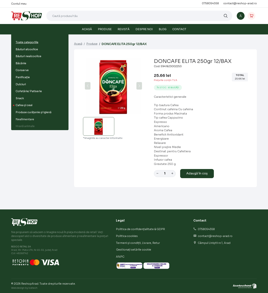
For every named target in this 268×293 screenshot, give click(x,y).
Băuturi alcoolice (27, 49)
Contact (179, 29)
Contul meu (18, 3)
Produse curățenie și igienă (33, 112)
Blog (162, 29)
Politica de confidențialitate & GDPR (140, 229)
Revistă (124, 29)
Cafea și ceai (24, 105)
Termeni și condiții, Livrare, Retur (138, 243)
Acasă (87, 29)
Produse (105, 29)
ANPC (120, 256)
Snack (20, 98)
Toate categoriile (27, 42)
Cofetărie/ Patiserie (29, 91)
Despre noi (144, 29)
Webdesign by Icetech (24, 287)
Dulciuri (21, 84)
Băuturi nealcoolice (28, 56)
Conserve (22, 70)
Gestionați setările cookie (133, 249)
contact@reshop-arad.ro (240, 3)
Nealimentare (25, 119)
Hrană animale (25, 126)
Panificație (23, 77)
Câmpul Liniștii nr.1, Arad (214, 243)
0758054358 (210, 3)
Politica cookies (127, 236)
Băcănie (21, 63)
